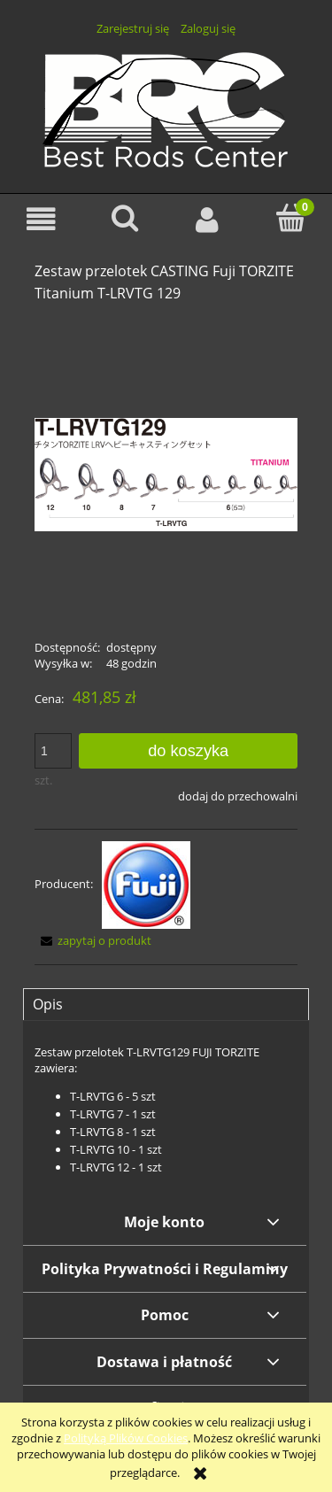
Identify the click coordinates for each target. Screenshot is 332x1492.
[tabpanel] (166, 1110)
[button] (41, 219)
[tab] (166, 1004)
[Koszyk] (290, 217)
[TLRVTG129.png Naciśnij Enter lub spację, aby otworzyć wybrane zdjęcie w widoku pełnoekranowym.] (166, 473)
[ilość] (53, 751)
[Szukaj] (124, 217)
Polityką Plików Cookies (126, 1438)
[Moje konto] (208, 219)
